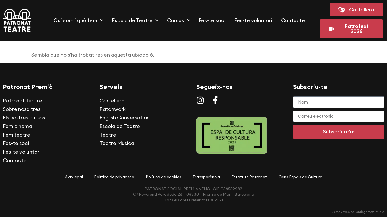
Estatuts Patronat (249, 176)
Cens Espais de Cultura (300, 176)
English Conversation (125, 117)
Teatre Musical (117, 143)
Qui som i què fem (78, 20)
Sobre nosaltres (21, 109)
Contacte (293, 20)
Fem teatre (16, 134)
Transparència (206, 176)
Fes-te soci (212, 20)
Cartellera (112, 100)
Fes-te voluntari (253, 20)
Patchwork (113, 109)
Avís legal (74, 176)
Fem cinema (17, 126)
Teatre (108, 134)
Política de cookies (163, 176)
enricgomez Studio (370, 212)
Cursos (178, 20)
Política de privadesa (114, 176)
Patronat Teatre (22, 100)
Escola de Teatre (135, 20)
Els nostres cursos (24, 117)
